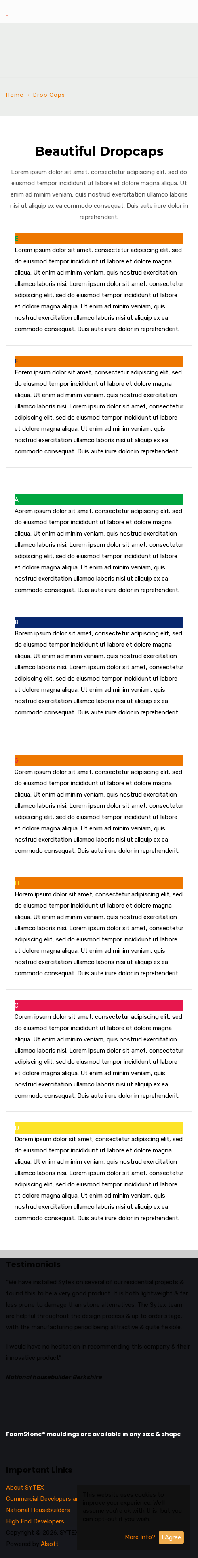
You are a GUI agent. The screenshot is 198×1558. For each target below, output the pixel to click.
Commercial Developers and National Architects (72, 1498)
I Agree (171, 1537)
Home (15, 95)
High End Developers (35, 1521)
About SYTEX (25, 1487)
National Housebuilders (38, 1510)
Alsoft (50, 1544)
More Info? (140, 1537)
